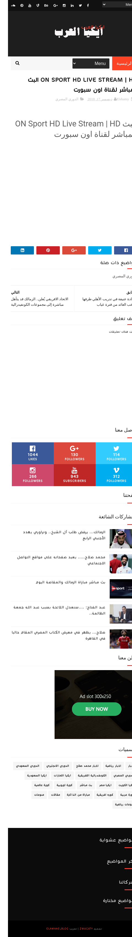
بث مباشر (78, 785)
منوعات (31, 795)
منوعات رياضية (116, 804)
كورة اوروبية (57, 785)
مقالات (47, 795)
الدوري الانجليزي (49, 766)
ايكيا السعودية (29, 775)
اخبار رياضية (105, 766)
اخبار (123, 766)
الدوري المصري (59, 99)
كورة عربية (119, 795)
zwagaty (78, 928)
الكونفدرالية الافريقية (84, 775)
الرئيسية (117, 63)
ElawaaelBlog (49, 928)
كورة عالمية (34, 785)
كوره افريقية (97, 795)
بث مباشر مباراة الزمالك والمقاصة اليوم (63, 582)
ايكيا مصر (97, 785)
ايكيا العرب (85, 27)
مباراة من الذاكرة (70, 795)
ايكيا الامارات (54, 775)
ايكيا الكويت (118, 785)
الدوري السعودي (19, 766)
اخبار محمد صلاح (79, 766)
